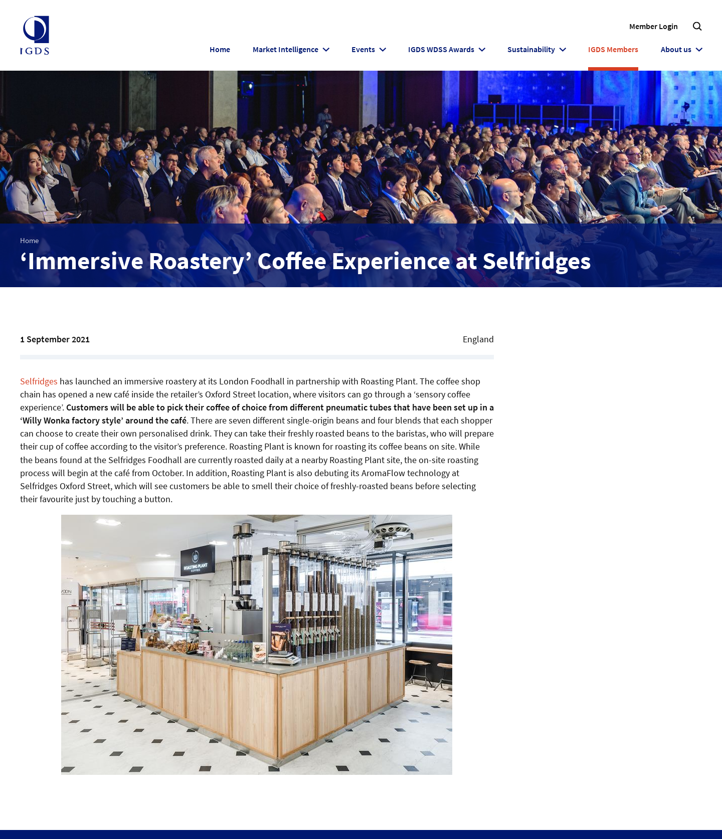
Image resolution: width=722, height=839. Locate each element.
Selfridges (39, 381)
